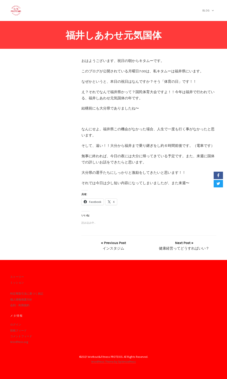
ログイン (15, 324)
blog (206, 10)
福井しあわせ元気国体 (114, 35)
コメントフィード (21, 336)
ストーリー (17, 276)
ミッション (17, 282)
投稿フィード (18, 330)
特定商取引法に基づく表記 (26, 293)
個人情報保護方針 (21, 299)
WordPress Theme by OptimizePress (113, 361)
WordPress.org (19, 342)
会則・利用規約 (19, 305)
